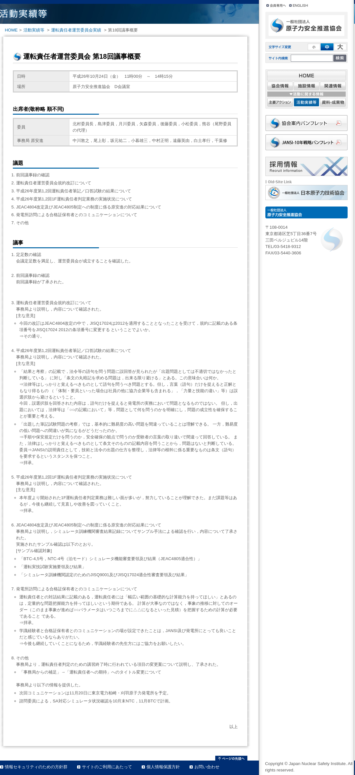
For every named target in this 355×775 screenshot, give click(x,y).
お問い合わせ (206, 766)
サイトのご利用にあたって (107, 766)
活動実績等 (33, 30)
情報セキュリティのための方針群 (36, 766)
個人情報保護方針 (163, 766)
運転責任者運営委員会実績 (76, 30)
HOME (11, 30)
